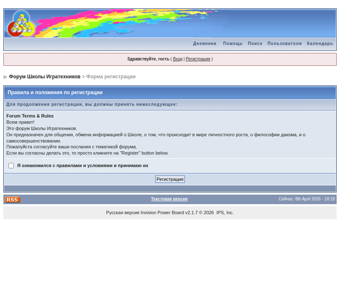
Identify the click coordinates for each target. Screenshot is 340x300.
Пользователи (284, 43)
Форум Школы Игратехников (45, 77)
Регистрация (198, 59)
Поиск (255, 43)
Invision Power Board (162, 212)
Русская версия (122, 212)
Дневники (205, 43)
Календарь (320, 43)
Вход (178, 59)
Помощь (233, 43)
